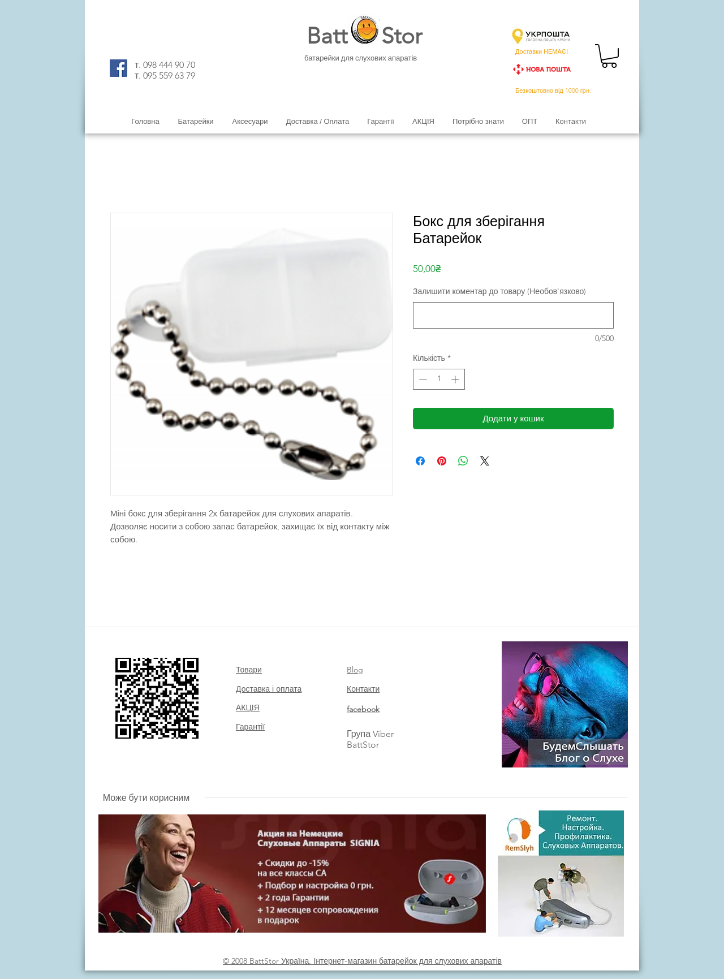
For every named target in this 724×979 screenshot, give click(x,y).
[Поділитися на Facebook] (420, 461)
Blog (355, 670)
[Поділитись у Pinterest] (442, 461)
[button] (609, 56)
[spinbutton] (439, 379)
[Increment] (456, 379)
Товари (249, 670)
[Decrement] (422, 379)
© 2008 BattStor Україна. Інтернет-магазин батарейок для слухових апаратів (362, 961)
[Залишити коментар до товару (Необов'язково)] (513, 315)
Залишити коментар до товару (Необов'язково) (499, 291)
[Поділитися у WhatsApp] (463, 461)
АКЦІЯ (248, 707)
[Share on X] (485, 461)
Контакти (363, 689)
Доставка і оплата (268, 689)
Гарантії (250, 727)
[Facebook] (118, 68)
